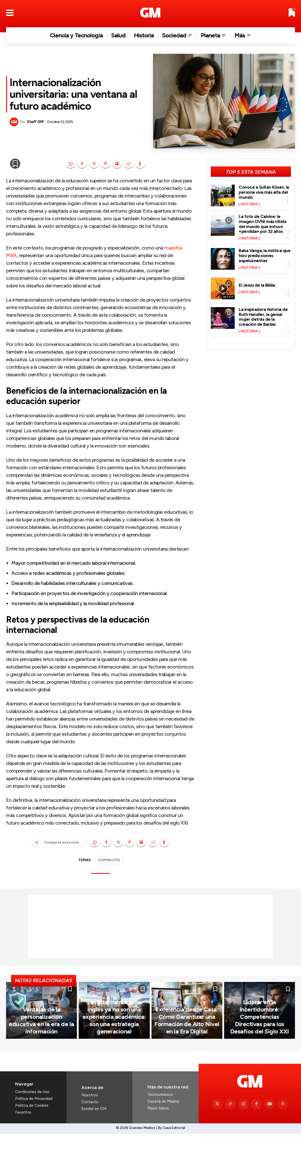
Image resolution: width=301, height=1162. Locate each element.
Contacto (89, 1130)
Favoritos (23, 1140)
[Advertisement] (150, 926)
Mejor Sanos (158, 1136)
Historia (249, 204)
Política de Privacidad (33, 1127)
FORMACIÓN (109, 860)
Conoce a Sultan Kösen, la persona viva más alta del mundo (264, 192)
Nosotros (89, 1123)
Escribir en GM (93, 1137)
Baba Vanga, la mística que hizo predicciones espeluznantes (261, 255)
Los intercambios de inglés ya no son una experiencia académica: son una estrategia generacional (114, 1049)
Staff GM (35, 121)
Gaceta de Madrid (163, 1130)
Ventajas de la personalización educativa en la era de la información (41, 1053)
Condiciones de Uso (32, 1120)
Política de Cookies (31, 1133)
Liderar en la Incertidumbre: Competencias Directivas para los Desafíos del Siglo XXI (259, 1047)
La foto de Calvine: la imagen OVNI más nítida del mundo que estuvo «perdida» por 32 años (263, 224)
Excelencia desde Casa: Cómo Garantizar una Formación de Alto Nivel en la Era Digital (186, 1049)
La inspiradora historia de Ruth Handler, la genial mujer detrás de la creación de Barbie (264, 317)
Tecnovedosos (160, 1123)
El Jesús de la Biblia (258, 285)
